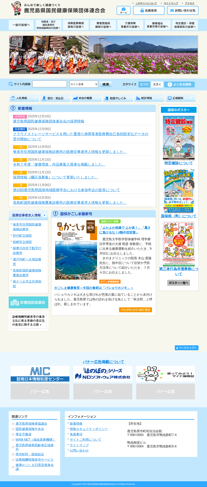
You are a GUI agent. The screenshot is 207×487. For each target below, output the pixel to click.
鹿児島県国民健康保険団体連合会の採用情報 (48, 121)
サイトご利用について (85, 439)
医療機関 (20, 129)
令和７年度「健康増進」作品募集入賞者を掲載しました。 (59, 164)
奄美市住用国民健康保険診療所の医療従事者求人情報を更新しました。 (70, 152)
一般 (20, 147)
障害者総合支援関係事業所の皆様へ (158, 25)
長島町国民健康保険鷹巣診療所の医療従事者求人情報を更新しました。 (70, 203)
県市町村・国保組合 (30, 454)
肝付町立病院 (22, 235)
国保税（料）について (179, 193)
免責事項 (76, 434)
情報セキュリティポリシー (89, 429)
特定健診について (179, 140)
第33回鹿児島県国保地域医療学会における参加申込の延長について (66, 190)
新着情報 (76, 423)
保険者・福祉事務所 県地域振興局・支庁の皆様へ (49, 25)
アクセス (190, 3)
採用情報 (20, 116)
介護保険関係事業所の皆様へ (131, 25)
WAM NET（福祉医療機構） (36, 439)
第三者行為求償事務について (178, 249)
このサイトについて (146, 3)
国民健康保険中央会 (30, 429)
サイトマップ (171, 3)
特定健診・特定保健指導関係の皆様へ (185, 25)
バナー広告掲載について (103, 362)
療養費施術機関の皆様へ (103, 25)
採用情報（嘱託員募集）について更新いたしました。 (55, 177)
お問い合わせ (79, 450)
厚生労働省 (23, 434)
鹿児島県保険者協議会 (31, 423)
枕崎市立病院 (22, 242)
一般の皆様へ (22, 25)
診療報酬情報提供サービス (35, 459)
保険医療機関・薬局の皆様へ (76, 25)
